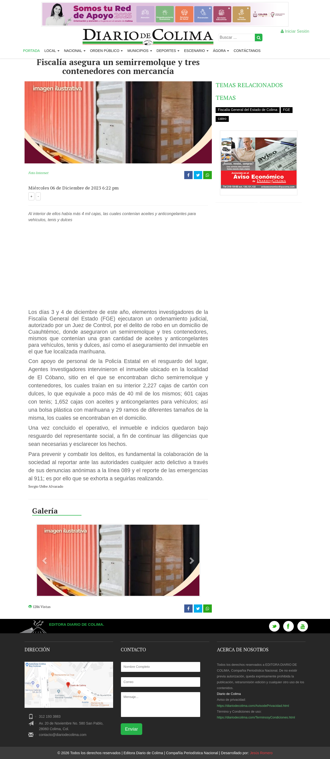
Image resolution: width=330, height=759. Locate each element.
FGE (287, 110)
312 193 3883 (50, 716)
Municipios (139, 51)
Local (51, 51)
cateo (222, 119)
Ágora (221, 51)
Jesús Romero (261, 753)
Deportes (168, 51)
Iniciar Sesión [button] (295, 31)
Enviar (131, 729)
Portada (31, 51)
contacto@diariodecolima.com (63, 735)
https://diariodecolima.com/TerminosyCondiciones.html (256, 717)
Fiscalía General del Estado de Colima (248, 110)
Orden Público (106, 51)
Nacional (75, 51)
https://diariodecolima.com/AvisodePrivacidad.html (253, 706)
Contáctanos (247, 51)
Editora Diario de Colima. (78, 624)
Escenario (196, 51)
